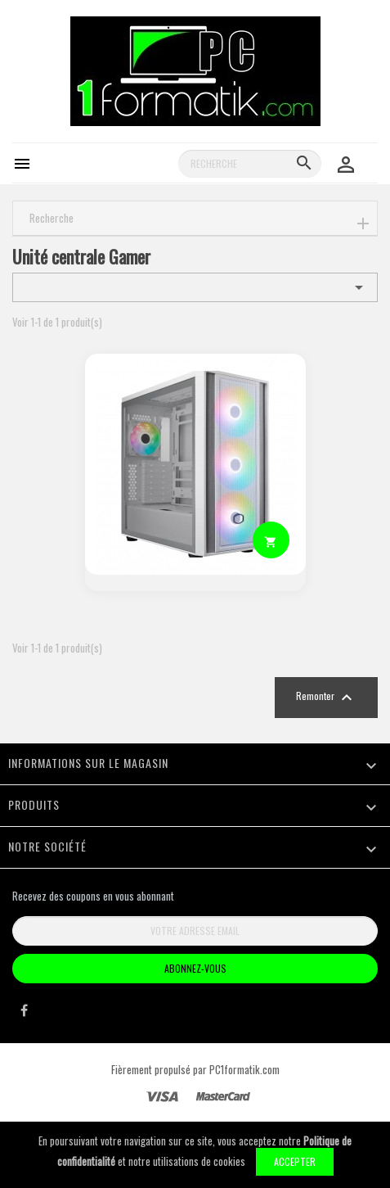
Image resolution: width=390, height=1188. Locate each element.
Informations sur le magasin (88, 762)
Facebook (24, 1014)
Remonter (326, 697)
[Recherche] (249, 164)
